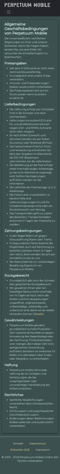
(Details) (38, 314)
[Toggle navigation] (8, 12)
